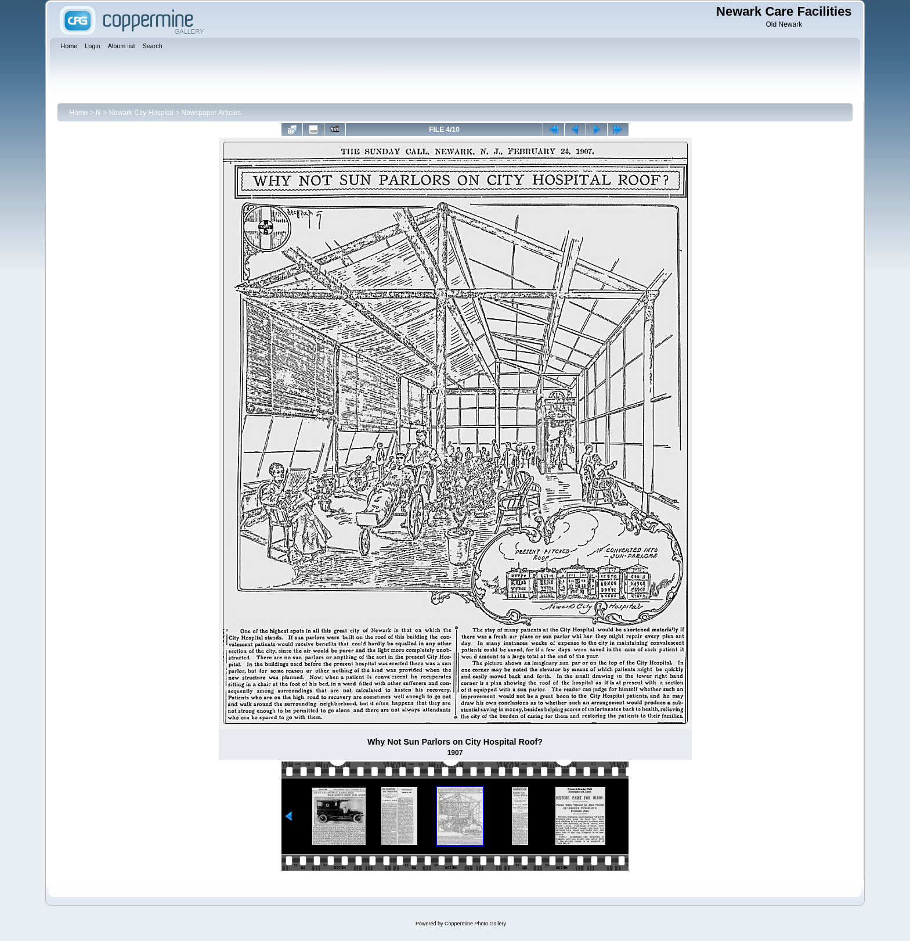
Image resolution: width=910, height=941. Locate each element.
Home (78, 113)
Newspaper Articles (211, 113)
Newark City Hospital (141, 113)
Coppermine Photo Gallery (475, 923)
